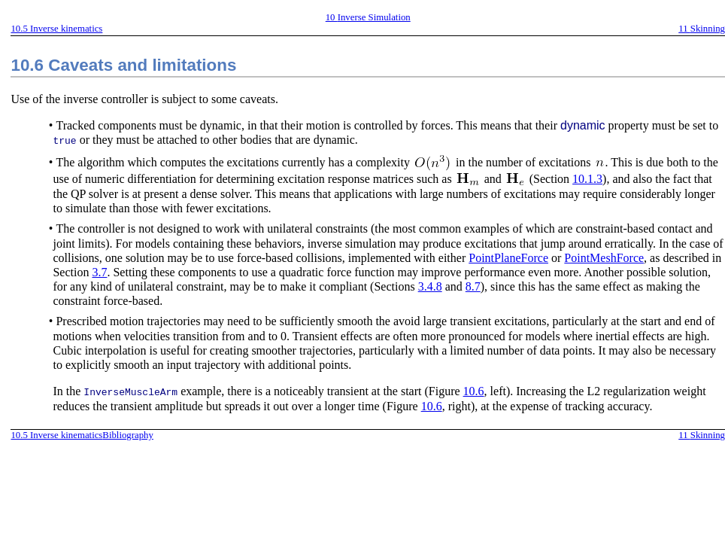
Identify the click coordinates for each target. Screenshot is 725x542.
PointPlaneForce (508, 257)
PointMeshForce (604, 257)
